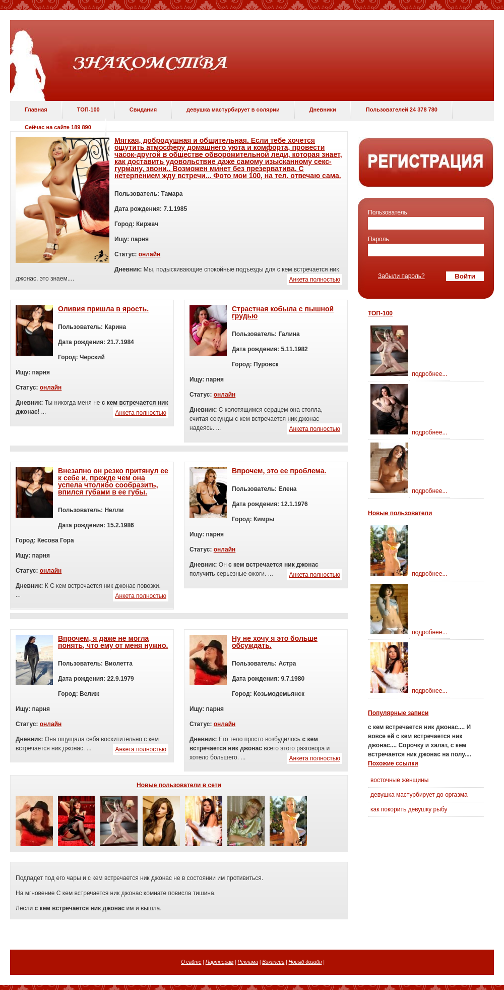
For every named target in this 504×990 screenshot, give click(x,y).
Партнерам (220, 962)
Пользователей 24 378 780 (401, 109)
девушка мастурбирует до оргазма (419, 794)
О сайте (191, 962)
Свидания (143, 109)
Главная (36, 109)
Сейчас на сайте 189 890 (58, 127)
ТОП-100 (88, 109)
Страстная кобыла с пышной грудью (283, 312)
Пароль (378, 239)
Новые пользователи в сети (179, 785)
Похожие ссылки (393, 763)
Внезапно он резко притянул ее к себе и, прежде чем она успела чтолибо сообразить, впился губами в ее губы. (113, 481)
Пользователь (387, 212)
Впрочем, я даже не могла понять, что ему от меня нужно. (113, 641)
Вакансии (273, 962)
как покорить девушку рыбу (409, 809)
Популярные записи (398, 713)
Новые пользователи (400, 513)
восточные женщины (399, 780)
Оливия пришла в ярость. (103, 309)
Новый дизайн (305, 962)
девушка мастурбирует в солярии (233, 109)
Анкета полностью (314, 279)
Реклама (248, 962)
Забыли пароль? (401, 276)
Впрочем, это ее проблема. (279, 471)
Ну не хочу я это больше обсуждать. (275, 641)
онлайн (150, 254)
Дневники (322, 109)
